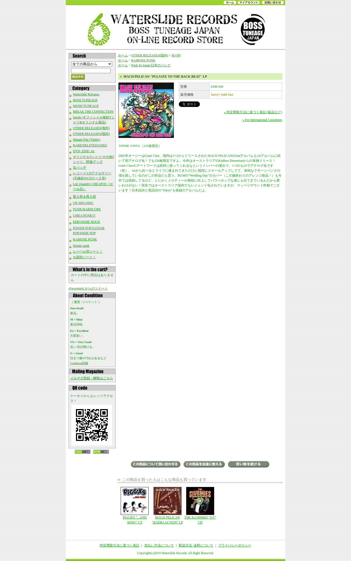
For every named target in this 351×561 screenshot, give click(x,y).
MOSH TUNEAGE (86, 106)
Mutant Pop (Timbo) (86, 139)
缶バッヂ (79, 167)
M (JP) (176, 55)
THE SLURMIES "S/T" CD (200, 505)
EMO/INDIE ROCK (86, 222)
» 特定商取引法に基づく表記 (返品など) (253, 112)
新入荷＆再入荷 (84, 197)
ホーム (123, 55)
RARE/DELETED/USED (90, 145)
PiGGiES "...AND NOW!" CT (134, 505)
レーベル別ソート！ (88, 251)
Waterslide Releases (86, 94)
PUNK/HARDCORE (87, 209)
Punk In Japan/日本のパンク (151, 65)
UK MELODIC (83, 203)
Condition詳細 (79, 363)
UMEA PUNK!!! (84, 215)
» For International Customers (262, 120)
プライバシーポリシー (234, 545)
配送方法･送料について (196, 545)
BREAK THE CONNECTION (93, 112)
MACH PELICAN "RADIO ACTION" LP (167, 505)
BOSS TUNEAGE (85, 100)
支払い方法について (159, 545)
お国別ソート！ (84, 257)
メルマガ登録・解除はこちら (91, 378)
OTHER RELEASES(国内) (91, 134)
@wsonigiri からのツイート (88, 288)
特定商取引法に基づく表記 (119, 545)
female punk (81, 246)
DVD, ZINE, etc (84, 151)
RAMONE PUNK (85, 239)
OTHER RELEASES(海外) (91, 128)
